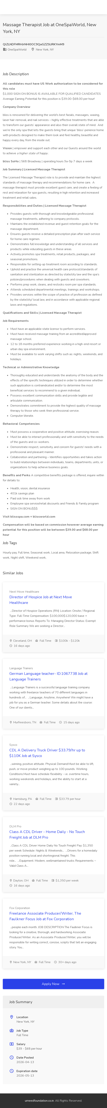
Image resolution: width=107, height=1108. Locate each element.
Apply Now (53, 984)
